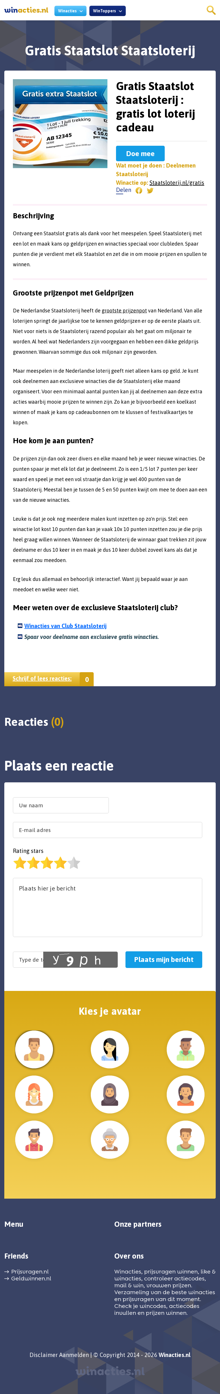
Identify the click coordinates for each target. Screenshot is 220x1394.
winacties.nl (110, 1371)
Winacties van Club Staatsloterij (65, 626)
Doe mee (140, 153)
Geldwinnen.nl (31, 1278)
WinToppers (104, 11)
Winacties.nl (174, 1355)
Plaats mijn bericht (164, 959)
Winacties (67, 11)
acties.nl (26, 10)
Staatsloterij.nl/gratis (177, 182)
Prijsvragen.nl (30, 1271)
